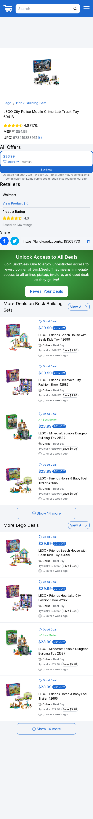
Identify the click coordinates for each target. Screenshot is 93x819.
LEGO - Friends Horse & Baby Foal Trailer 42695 (62, 480)
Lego (7, 103)
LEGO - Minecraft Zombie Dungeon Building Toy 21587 (63, 435)
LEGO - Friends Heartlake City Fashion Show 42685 (59, 382)
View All (79, 307)
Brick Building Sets (31, 103)
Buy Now (46, 169)
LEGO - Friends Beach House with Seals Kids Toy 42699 (62, 337)
